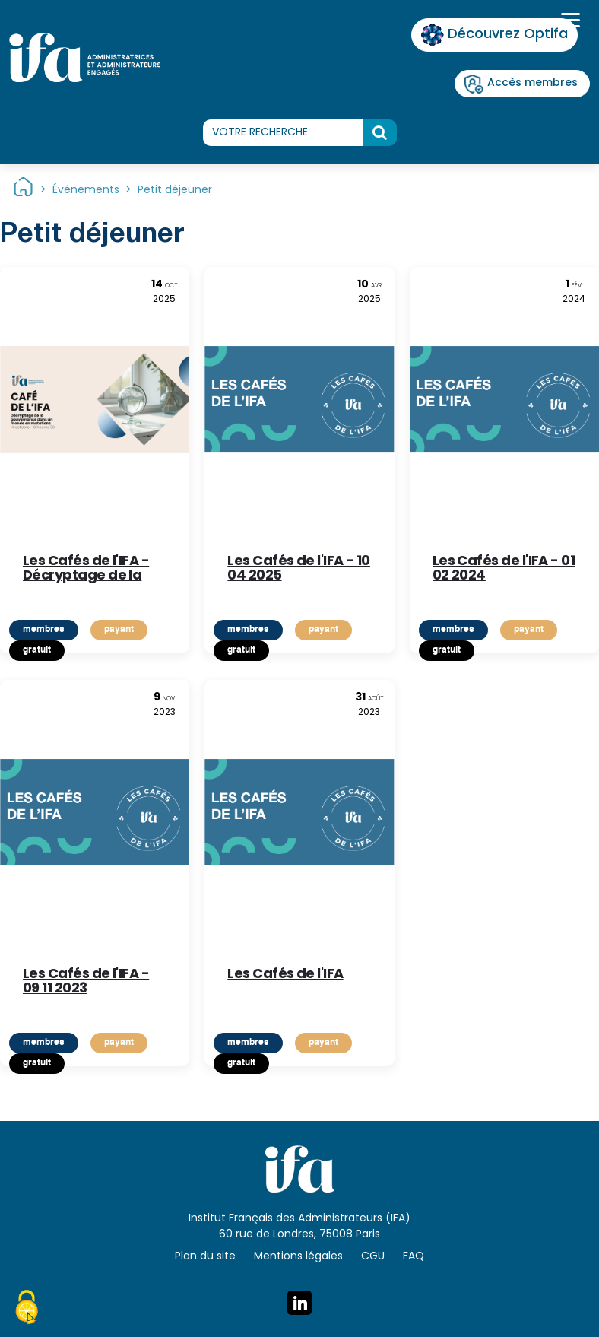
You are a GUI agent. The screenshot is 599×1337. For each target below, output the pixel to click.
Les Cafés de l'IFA (285, 976)
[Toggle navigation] (568, 22)
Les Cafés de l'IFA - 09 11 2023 (86, 982)
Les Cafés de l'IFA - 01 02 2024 (504, 569)
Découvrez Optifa (494, 35)
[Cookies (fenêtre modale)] (26, 1309)
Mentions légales (298, 1257)
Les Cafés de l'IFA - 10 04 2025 (298, 569)
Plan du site (205, 1257)
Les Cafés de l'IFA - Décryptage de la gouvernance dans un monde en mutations (88, 569)
